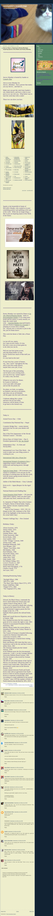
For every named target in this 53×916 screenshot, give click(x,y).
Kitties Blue (16, 169)
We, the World (23, 441)
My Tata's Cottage (7, 182)
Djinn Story (40, 51)
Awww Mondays (7, 158)
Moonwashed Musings (27, 168)
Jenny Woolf (7, 767)
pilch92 (6, 831)
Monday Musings (28, 171)
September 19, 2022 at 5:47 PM (19, 840)
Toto (15, 176)
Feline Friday (40, 49)
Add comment (4, 868)
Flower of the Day (17, 167)
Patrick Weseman (28, 180)
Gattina (26, 160)
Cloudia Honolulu (7, 172)
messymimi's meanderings (15, 6)
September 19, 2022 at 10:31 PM (18, 849)
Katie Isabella (27, 174)
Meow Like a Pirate (18, 166)
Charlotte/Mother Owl (15, 323)
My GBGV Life (8, 163)
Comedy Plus (7, 79)
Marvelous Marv (17, 160)
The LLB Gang (8, 169)
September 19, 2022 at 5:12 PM (14, 831)
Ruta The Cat (27, 162)
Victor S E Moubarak (8, 709)
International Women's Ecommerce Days (16, 461)
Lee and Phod (8, 176)
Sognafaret (8, 162)
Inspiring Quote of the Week (24, 684)
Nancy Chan (7, 700)
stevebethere (7, 720)
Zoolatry (7, 166)
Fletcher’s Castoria (8, 175)
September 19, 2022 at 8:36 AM (14, 750)
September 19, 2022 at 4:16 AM (20, 709)
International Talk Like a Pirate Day (14, 458)
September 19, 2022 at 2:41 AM (16, 700)
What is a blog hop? (7, 187)
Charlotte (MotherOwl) (9, 742)
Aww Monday (11, 684)
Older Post (31, 911)
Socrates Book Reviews (28, 170)
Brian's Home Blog (8, 840)
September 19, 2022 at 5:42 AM (17, 733)
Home (17, 911)
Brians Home (16, 174)
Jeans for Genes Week (10, 470)
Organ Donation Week (10, 494)
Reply (5, 696)
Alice (39, 55)
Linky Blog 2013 (30, 190)
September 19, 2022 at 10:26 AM (16, 767)
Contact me (40, 56)
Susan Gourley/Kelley (9, 802)
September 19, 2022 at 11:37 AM (20, 802)
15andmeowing (17, 163)
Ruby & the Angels (27, 178)
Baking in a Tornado (21, 325)
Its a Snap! (8, 160)
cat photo (16, 684)
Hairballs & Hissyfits (18, 180)
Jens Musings (8, 180)
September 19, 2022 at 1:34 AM (18, 693)
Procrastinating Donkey (10, 317)
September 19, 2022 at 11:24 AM (16, 787)
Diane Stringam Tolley (9, 811)
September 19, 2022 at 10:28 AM (16, 776)
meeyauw (27, 159)
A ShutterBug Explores (27, 164)
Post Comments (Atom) (11, 914)
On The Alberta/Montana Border (17, 314)
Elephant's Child (7, 693)
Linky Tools (24, 190)
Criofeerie (16, 162)
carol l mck (6, 787)
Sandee (6, 750)
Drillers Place (8, 159)
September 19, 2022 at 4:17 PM (16, 821)
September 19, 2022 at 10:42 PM (13, 860)
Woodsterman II (17, 177)
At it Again (16, 171)
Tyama (26, 176)
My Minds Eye (17, 159)
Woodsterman (27, 166)
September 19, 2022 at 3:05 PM (20, 811)
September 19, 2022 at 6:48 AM (20, 742)
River (5, 860)
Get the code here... (7, 189)
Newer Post (3, 911)
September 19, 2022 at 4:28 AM (16, 720)
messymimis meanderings (16, 158)
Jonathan (40, 53)
